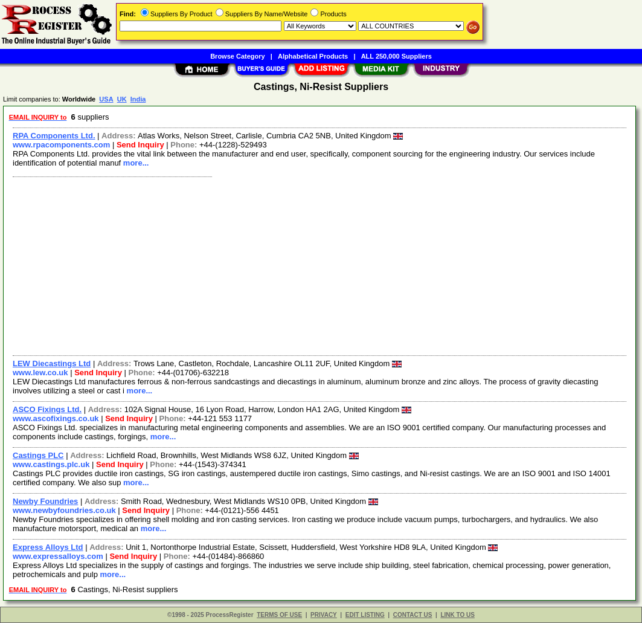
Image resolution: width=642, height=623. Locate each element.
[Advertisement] (320, 264)
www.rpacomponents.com (61, 144)
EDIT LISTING (365, 615)
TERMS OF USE (279, 615)
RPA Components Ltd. (54, 135)
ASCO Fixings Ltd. (47, 409)
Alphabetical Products (313, 56)
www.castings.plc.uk (51, 464)
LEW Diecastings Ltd (52, 363)
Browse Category (237, 56)
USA (106, 99)
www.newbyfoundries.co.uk (64, 510)
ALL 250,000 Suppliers (396, 56)
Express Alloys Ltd (48, 547)
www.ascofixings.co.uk (56, 418)
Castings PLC (38, 455)
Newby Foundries (45, 501)
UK (122, 99)
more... (136, 162)
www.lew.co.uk (40, 372)
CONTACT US (412, 615)
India (138, 99)
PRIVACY (323, 615)
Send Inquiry (140, 144)
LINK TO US (457, 615)
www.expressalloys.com (58, 556)
